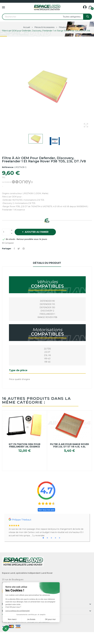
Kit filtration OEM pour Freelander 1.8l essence (24, 445)
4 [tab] (55, 538)
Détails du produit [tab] (47, 262)
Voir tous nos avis (46, 510)
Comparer (8, 243)
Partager (14, 249)
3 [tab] (51, 538)
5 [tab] (59, 538)
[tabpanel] (47, 527)
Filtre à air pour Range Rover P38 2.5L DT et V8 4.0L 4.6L (69, 445)
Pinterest (23, 249)
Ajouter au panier (36, 232)
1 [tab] (43, 538)
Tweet (18, 249)
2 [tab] (47, 538)
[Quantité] (6, 232)
